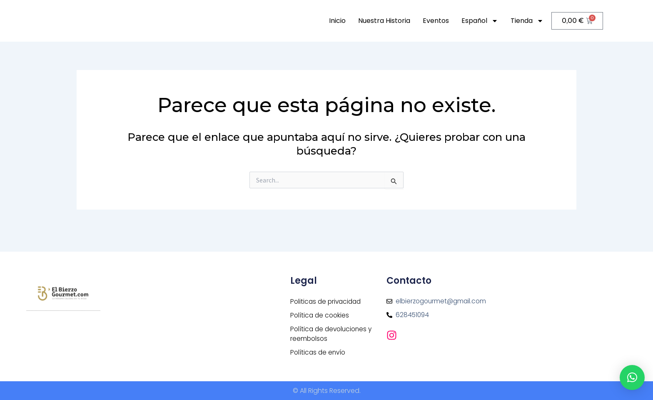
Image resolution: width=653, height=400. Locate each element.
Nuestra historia (384, 20)
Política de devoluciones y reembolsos (333, 332)
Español (479, 20)
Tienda (527, 20)
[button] (632, 377)
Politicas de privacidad (327, 299)
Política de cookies (320, 313)
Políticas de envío (319, 352)
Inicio (337, 20)
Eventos (436, 20)
